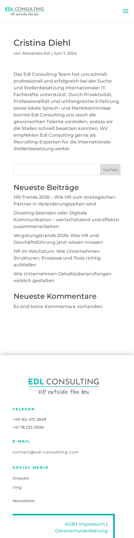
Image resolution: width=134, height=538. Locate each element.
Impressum (92, 524)
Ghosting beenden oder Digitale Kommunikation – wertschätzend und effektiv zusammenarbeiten (66, 220)
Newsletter (24, 500)
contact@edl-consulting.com (46, 452)
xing (17, 487)
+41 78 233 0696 (28, 427)
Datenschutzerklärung (81, 530)
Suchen (110, 169)
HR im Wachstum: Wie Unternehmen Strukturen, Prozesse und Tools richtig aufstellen (57, 258)
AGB (70, 524)
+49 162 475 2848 (29, 419)
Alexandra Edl (36, 53)
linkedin (21, 478)
